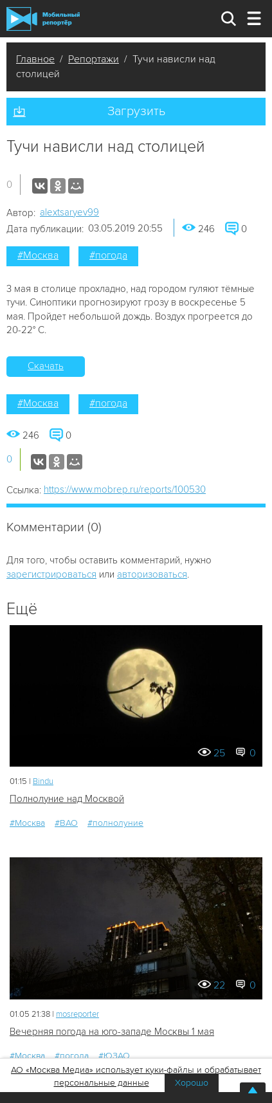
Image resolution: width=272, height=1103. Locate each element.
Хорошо (191, 1082)
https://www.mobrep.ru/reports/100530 (125, 489)
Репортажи (93, 59)
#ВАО (66, 822)
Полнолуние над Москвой (67, 799)
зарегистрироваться (51, 574)
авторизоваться (152, 574)
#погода (108, 255)
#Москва (38, 255)
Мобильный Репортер (43, 19)
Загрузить (136, 111)
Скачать (46, 366)
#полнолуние (115, 822)
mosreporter (77, 1014)
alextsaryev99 (69, 212)
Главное (35, 59)
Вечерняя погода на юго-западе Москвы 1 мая (112, 1031)
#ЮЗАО (114, 1055)
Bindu (43, 781)
